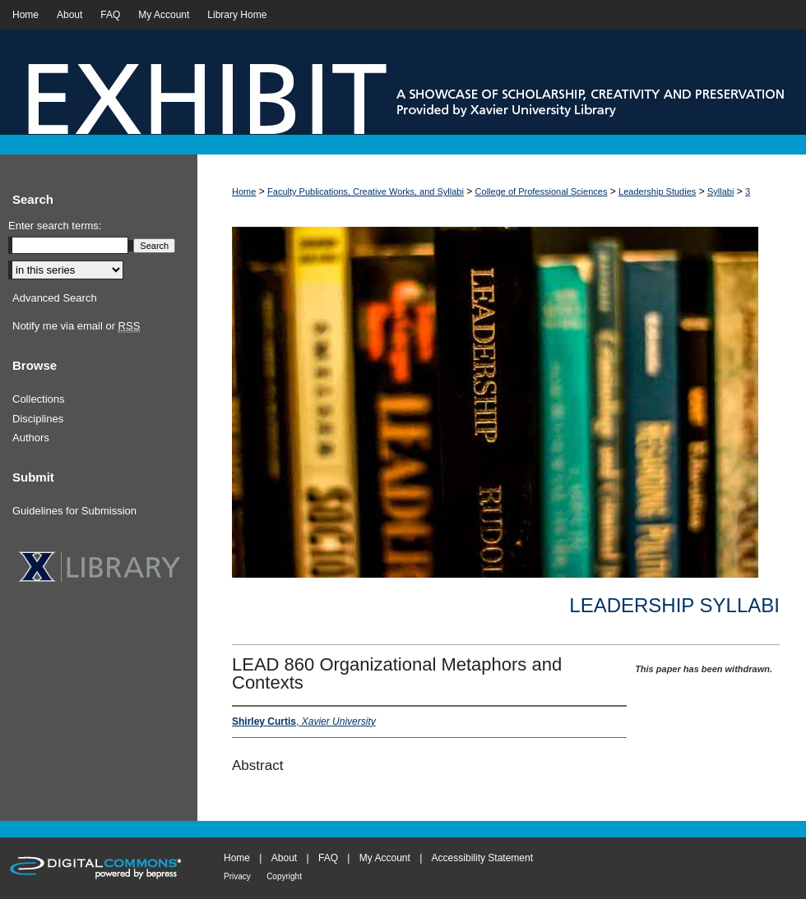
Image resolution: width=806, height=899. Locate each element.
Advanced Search (54, 298)
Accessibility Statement (482, 858)
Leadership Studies (657, 191)
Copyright (284, 876)
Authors (30, 437)
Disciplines (37, 419)
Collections (38, 399)
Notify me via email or (76, 326)
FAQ (328, 858)
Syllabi (720, 191)
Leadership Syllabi (674, 605)
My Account (384, 858)
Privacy (237, 876)
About (284, 858)
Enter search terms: (54, 225)
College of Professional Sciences (541, 191)
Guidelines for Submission (74, 511)
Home (244, 191)
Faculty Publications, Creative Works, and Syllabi (365, 191)
